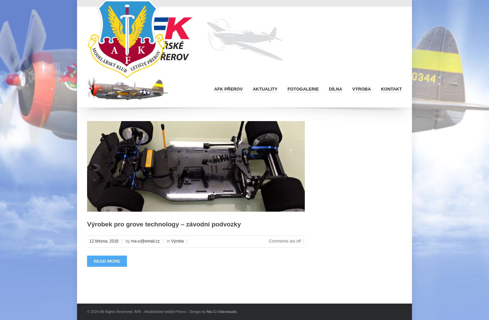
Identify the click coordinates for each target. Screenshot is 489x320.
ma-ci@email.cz (145, 241)
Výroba (361, 89)
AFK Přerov (228, 89)
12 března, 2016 (104, 241)
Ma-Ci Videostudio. (222, 312)
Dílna (335, 89)
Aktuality (265, 89)
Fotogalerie (303, 89)
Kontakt (391, 89)
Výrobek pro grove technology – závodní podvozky (164, 224)
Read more (107, 261)
